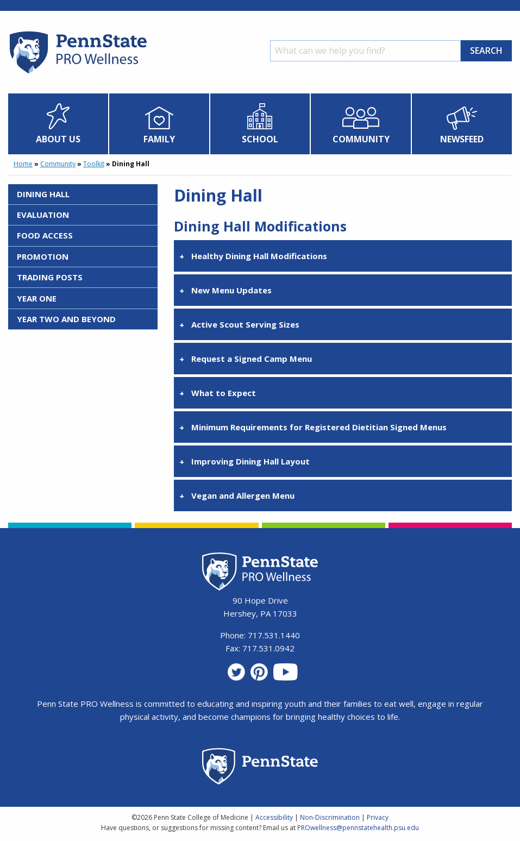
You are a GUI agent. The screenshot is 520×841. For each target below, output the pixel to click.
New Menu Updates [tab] (231, 290)
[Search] (365, 50)
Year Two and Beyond (66, 318)
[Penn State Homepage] (260, 768)
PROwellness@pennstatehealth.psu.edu (358, 827)
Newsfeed (462, 139)
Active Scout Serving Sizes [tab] (245, 324)
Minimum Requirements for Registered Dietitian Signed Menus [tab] (319, 427)
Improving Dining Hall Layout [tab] (250, 461)
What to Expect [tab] (223, 392)
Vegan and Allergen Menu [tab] (243, 495)
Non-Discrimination (330, 817)
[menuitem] (58, 123)
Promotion (42, 256)
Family (159, 139)
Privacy (378, 817)
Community (361, 139)
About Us (58, 139)
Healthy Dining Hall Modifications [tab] (259, 255)
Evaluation (43, 214)
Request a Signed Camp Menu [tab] (251, 358)
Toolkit (93, 163)
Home (23, 163)
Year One (37, 298)
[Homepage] (77, 73)
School (260, 139)
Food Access (45, 235)
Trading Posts (50, 277)
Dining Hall (43, 194)
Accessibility (274, 817)
